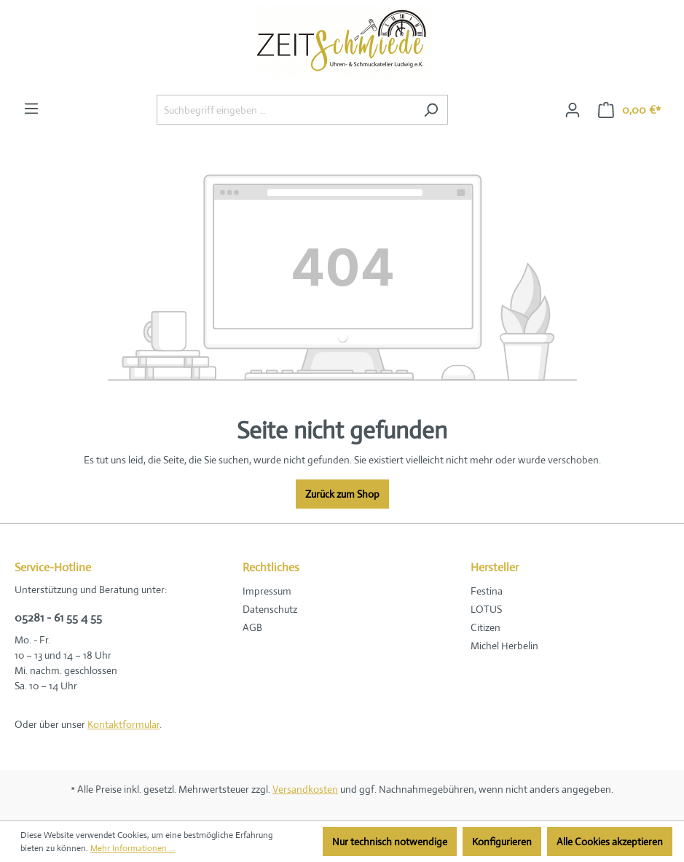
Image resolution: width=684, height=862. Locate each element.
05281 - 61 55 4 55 (58, 617)
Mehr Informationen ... (133, 848)
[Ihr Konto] (572, 110)
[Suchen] (431, 110)
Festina (487, 590)
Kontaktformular (123, 724)
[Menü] (31, 108)
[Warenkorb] (629, 110)
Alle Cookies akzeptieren (610, 841)
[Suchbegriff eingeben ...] (285, 110)
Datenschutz (270, 609)
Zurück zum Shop (342, 494)
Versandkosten (305, 789)
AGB (252, 627)
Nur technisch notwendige (389, 841)
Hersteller (495, 567)
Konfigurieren (502, 841)
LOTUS (486, 609)
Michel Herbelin (504, 645)
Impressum (267, 590)
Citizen (485, 627)
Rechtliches (271, 567)
